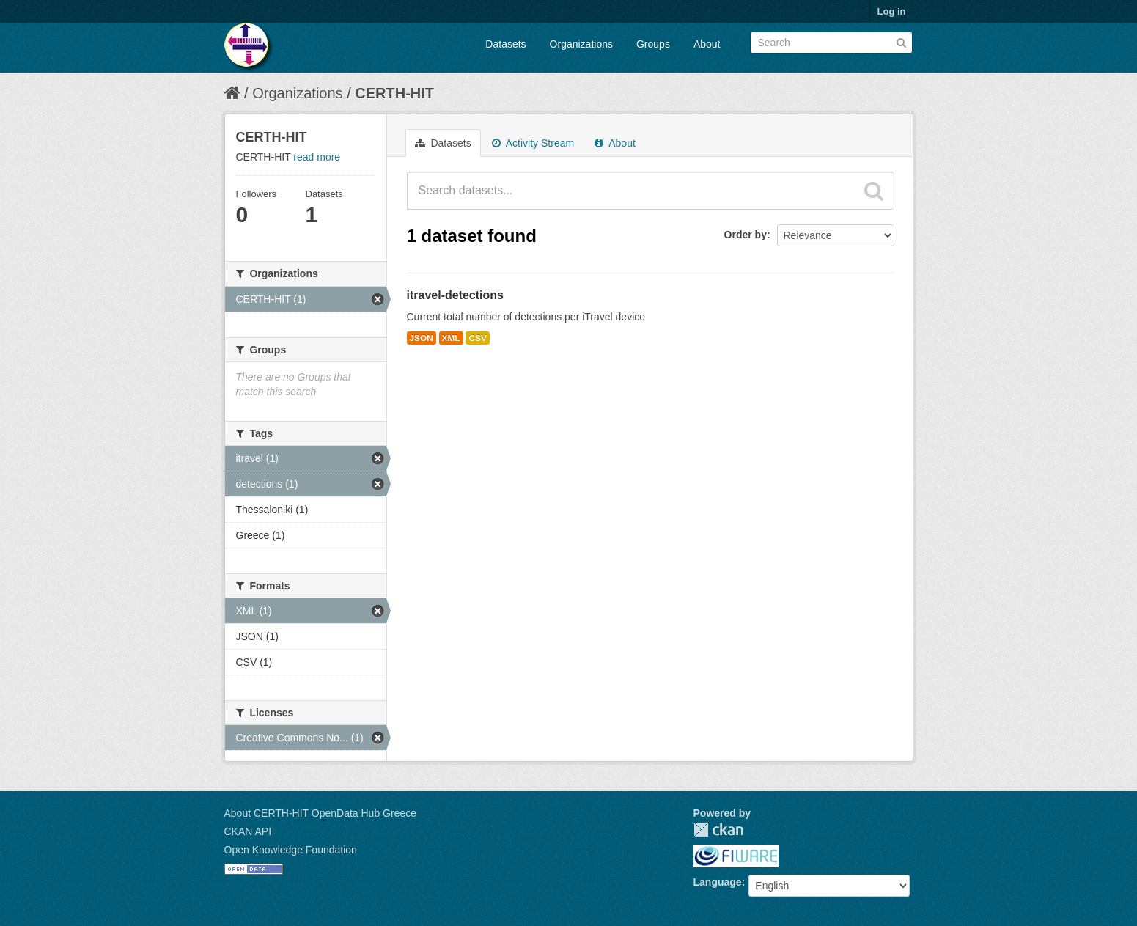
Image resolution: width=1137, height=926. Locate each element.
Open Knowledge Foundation (290, 850)
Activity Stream (533, 143)
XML (451, 338)
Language (717, 882)
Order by (745, 234)
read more (316, 157)
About (707, 44)
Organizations (581, 44)
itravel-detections (455, 295)
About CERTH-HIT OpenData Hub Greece (320, 813)
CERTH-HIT (394, 93)
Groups (653, 44)
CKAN (718, 829)
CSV (477, 338)
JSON (421, 338)
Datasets (505, 44)
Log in (891, 11)
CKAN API (248, 831)
